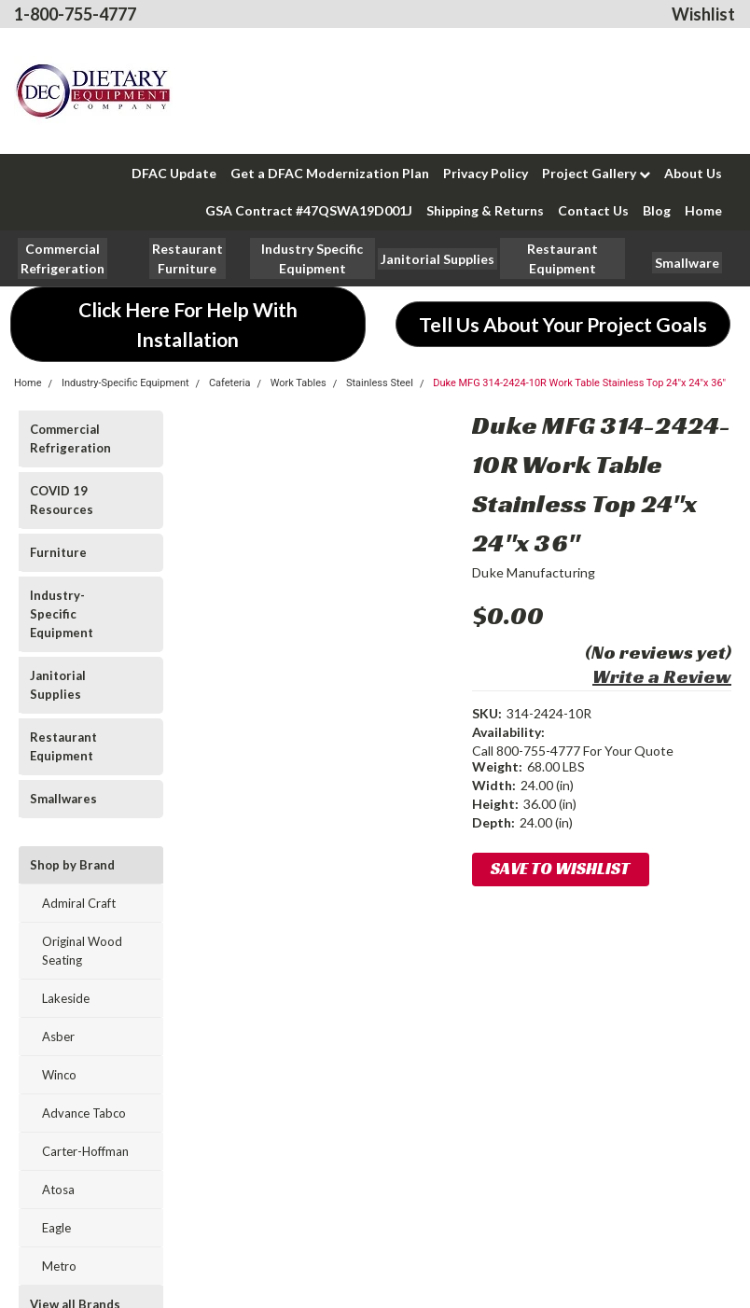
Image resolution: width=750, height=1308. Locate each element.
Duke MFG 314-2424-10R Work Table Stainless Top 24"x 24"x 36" (579, 383)
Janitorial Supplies (58, 685)
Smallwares (63, 798)
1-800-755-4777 (75, 14)
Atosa (58, 1189)
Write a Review (661, 676)
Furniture (58, 552)
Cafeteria (230, 383)
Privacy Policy (485, 173)
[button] (187, 258)
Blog (657, 210)
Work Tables (298, 383)
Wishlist (703, 14)
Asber (58, 1036)
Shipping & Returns (485, 210)
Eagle (56, 1227)
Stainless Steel (379, 383)
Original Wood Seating (82, 950)
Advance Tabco (84, 1113)
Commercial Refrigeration (70, 438)
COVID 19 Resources (61, 500)
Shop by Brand (72, 864)
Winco (59, 1074)
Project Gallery (596, 173)
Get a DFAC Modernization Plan (329, 173)
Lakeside (66, 998)
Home (703, 210)
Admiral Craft (79, 903)
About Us (693, 173)
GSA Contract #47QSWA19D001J (308, 210)
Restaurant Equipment (63, 746)
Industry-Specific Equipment (125, 383)
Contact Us (593, 210)
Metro (59, 1266)
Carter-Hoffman (85, 1151)
